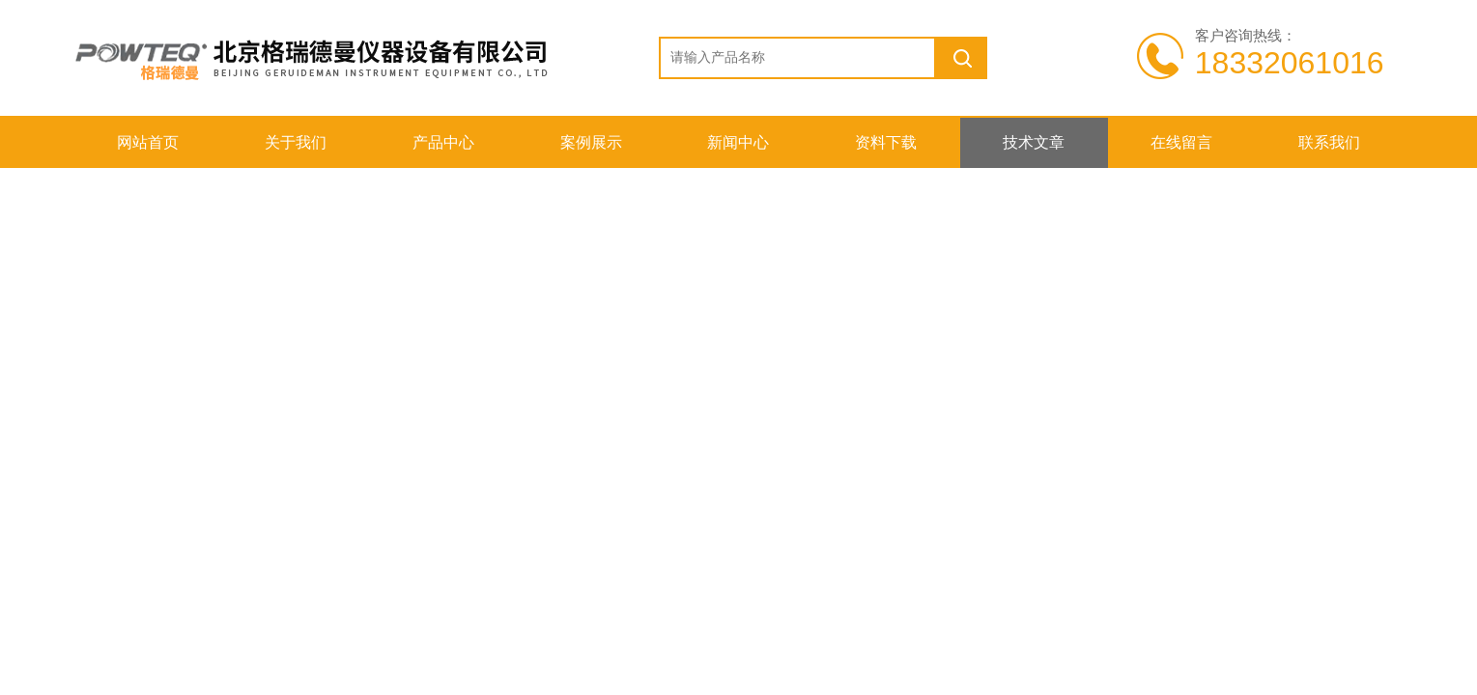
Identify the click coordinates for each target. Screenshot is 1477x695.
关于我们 (296, 142)
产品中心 (443, 142)
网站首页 (148, 142)
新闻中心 (738, 142)
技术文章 (1034, 142)
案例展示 (591, 142)
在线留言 (1181, 142)
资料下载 (886, 142)
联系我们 (1329, 142)
